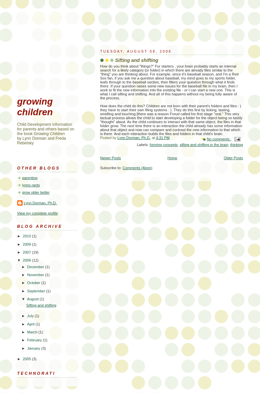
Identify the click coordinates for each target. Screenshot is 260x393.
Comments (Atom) (137, 168)
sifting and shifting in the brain (204, 145)
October (34, 283)
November (36, 275)
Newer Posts (110, 158)
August (33, 299)
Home (172, 158)
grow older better (36, 192)
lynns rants (31, 185)
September (36, 291)
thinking (236, 145)
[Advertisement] (50, 58)
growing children (35, 106)
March (33, 332)
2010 (27, 236)
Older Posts (233, 158)
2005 (27, 359)
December (36, 267)
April (31, 324)
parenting (30, 178)
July (31, 316)
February (35, 340)
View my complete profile (37, 213)
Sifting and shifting (136, 60)
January (34, 348)
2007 (27, 252)
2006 (27, 260)
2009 (27, 244)
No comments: (219, 139)
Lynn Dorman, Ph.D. (40, 203)
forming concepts (164, 145)
